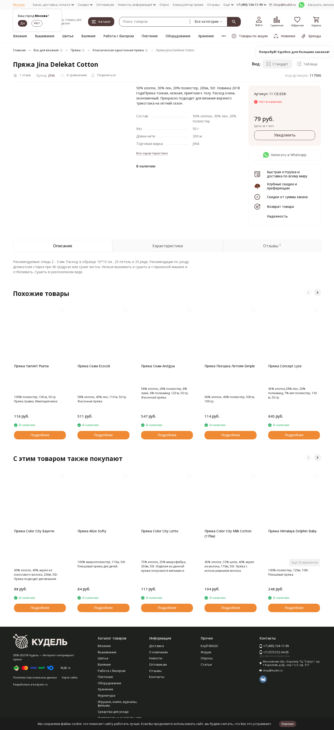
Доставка (156, 646)
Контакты (156, 677)
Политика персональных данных (35, 677)
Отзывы (213, 4)
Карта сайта (69, 677)
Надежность (277, 216)
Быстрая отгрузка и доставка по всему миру (287, 174)
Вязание (20, 36)
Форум (206, 652)
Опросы (207, 658)
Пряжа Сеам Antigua (158, 366)
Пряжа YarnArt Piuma (31, 366)
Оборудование (178, 36)
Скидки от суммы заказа (287, 197)
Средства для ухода (113, 711)
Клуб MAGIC (209, 646)
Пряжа (76, 50)
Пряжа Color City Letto (159, 531)
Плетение (150, 36)
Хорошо (287, 724)
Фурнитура (106, 695)
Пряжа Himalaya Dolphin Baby (292, 531)
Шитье (68, 36)
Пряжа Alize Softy (91, 531)
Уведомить (285, 135)
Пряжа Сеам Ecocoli (93, 366)
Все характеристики (152, 153)
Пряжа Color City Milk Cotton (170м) (228, 533)
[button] (308, 292)
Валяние (88, 36)
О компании (158, 652)
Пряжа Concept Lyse (285, 366)
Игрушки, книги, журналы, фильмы (117, 704)
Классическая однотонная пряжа (118, 50)
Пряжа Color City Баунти (34, 531)
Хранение (206, 36)
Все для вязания (46, 50)
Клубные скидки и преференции (282, 186)
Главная (19, 50)
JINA (51, 75)
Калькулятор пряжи (188, 4)
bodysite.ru (40, 684)
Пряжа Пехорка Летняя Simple (230, 366)
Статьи (206, 664)
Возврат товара (280, 206)
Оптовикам (105, 4)
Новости (155, 658)
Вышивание (44, 36)
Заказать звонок (320, 4)
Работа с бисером (118, 36)
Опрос (164, 4)
